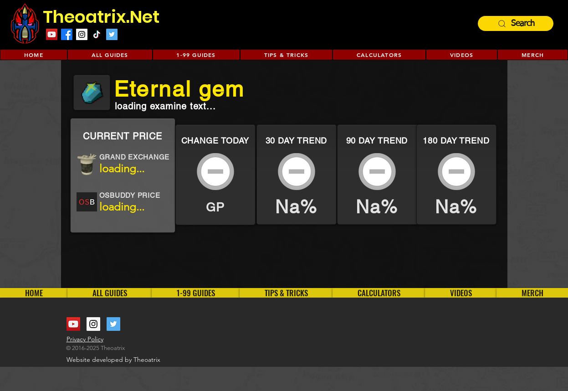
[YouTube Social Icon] (73, 324)
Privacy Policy (85, 339)
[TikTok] (96, 34)
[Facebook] (66, 34)
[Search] (515, 23)
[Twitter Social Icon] (112, 34)
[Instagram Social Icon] (81, 34)
